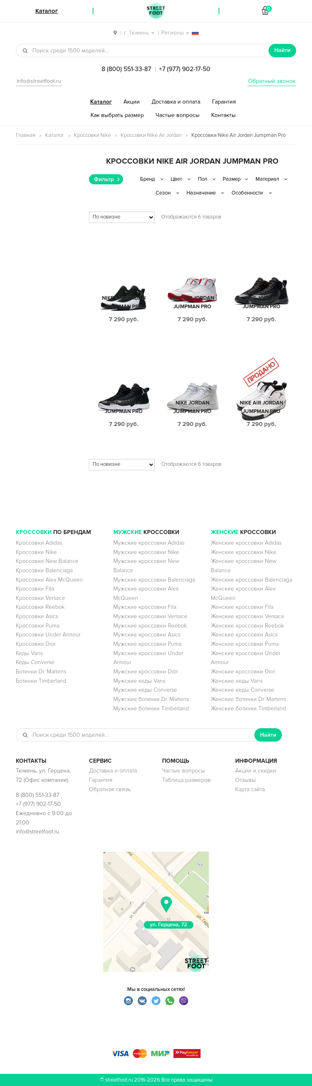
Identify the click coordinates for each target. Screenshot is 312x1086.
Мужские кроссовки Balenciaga (154, 579)
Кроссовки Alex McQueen (49, 579)
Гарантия (224, 101)
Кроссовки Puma (37, 625)
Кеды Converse (35, 662)
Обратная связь (110, 789)
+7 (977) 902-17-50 (184, 69)
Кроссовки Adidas (39, 542)
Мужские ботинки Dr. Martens (151, 699)
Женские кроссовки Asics (244, 634)
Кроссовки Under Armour (48, 634)
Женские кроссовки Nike (243, 552)
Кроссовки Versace (40, 598)
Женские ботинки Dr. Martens (248, 699)
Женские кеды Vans (236, 680)
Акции (132, 101)
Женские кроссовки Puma (245, 643)
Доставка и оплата (176, 101)
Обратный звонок (271, 81)
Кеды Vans (29, 653)
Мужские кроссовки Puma (147, 643)
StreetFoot (156, 11)
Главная (25, 135)
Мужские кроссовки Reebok (150, 625)
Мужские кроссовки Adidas (148, 542)
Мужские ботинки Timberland (151, 708)
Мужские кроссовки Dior (145, 671)
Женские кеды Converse (242, 689)
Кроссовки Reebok (40, 607)
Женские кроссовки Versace (247, 616)
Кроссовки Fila (35, 588)
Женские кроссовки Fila (242, 607)
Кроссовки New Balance (47, 561)
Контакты (223, 115)
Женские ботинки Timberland (248, 708)
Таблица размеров (186, 780)
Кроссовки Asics (37, 616)
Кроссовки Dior (36, 643)
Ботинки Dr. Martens (41, 671)
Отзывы (245, 780)
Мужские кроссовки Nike (146, 552)
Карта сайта (250, 789)
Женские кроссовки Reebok (247, 625)
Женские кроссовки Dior (243, 671)
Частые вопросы (177, 115)
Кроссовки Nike (92, 135)
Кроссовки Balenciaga (44, 570)
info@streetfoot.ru (39, 81)
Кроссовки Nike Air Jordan (151, 135)
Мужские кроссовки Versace (150, 616)
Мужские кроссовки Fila (144, 607)
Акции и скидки (255, 770)
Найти (282, 50)
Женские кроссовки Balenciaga (251, 579)
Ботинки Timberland (41, 680)
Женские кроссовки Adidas (246, 542)
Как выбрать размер (117, 115)
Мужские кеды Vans (139, 680)
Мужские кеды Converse (145, 689)
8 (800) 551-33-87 (126, 69)
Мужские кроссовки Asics (146, 634)
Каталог (101, 101)
